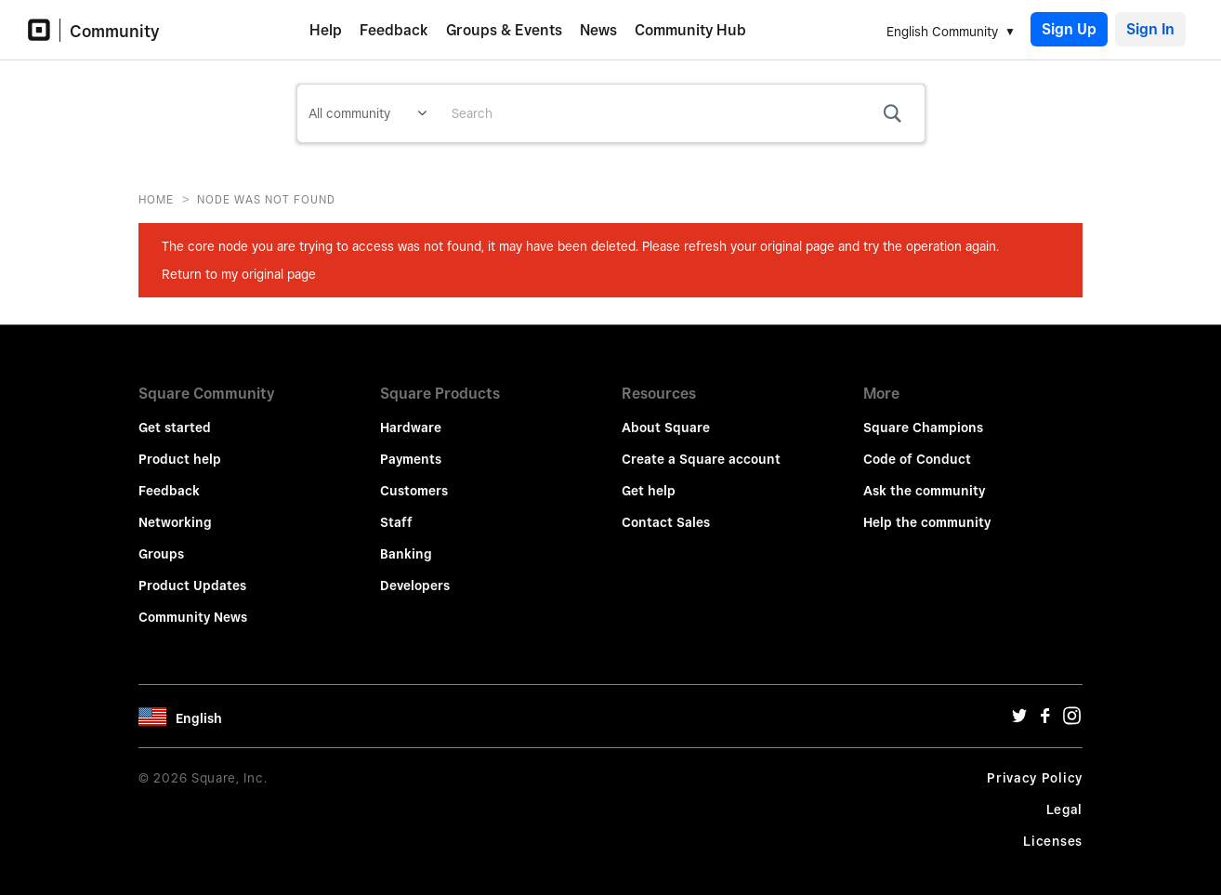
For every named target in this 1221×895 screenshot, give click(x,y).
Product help (179, 446)
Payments (410, 446)
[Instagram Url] (1071, 707)
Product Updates (192, 572)
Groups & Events (504, 30)
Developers (415, 572)
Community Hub (690, 30)
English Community (942, 31)
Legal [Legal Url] (1064, 796)
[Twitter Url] (1019, 707)
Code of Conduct (917, 446)
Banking (406, 540)
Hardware (410, 414)
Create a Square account (701, 446)
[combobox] (681, 113)
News (598, 30)
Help (325, 30)
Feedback (394, 30)
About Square (666, 414)
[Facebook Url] (1045, 707)
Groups (161, 540)
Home (156, 199)
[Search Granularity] (367, 113)
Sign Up (1069, 29)
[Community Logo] (44, 30)
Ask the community (924, 477)
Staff (396, 509)
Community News (192, 604)
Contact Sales (666, 509)
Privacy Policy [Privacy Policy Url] (1035, 764)
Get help (649, 477)
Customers (414, 477)
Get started (174, 414)
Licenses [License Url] (1053, 828)
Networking (175, 509)
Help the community (927, 509)
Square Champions (923, 414)
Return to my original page (239, 274)
